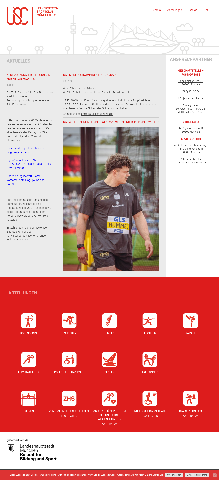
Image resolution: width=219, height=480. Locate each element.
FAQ (206, 10)
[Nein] (215, 475)
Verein (157, 10)
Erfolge (193, 10)
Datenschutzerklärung (197, 475)
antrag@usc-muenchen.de (97, 114)
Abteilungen (174, 10)
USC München (32, 16)
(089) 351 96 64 (191, 91)
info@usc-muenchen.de (190, 98)
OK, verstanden (174, 475)
